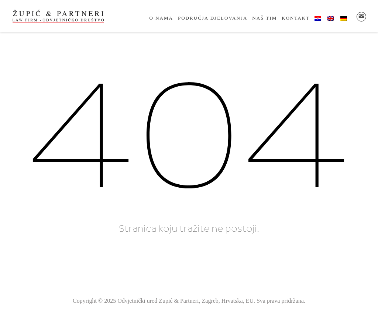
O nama (161, 18)
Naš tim (264, 18)
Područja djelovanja (212, 18)
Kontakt (296, 18)
